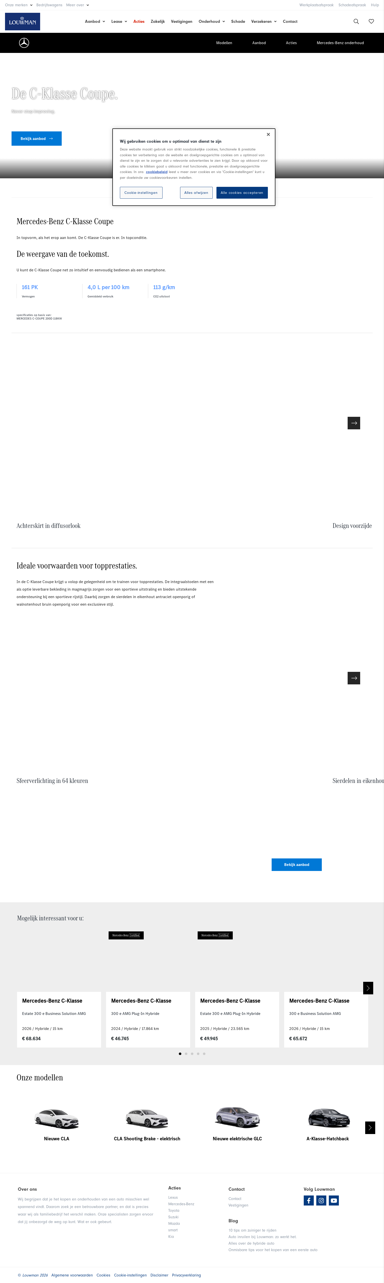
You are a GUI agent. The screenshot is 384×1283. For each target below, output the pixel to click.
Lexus (173, 1197)
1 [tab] (180, 1054)
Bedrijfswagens (49, 5)
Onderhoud (209, 21)
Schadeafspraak (352, 5)
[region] (193, 167)
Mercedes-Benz (181, 1204)
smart (173, 1230)
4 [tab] (198, 1054)
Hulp (375, 5)
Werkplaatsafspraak (316, 5)
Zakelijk (158, 21)
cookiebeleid (157, 172)
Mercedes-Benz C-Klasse (52, 1000)
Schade (238, 21)
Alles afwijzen (196, 193)
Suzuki (173, 1217)
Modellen (224, 42)
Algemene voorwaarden (72, 1275)
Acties (138, 21)
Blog (233, 1221)
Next (368, 988)
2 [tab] (186, 1054)
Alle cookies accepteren (242, 193)
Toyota (173, 1210)
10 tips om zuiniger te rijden (252, 1230)
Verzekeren (261, 21)
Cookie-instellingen (141, 193)
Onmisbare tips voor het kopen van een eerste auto (273, 1250)
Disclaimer (159, 1275)
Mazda (174, 1223)
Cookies (103, 1275)
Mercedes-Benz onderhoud (340, 42)
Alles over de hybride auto (251, 1243)
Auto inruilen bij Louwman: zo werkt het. (262, 1237)
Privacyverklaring (186, 1275)
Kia (171, 1236)
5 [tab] (204, 1054)
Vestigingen (181, 21)
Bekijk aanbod (37, 138)
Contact (290, 21)
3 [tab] (192, 1054)
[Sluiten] (268, 134)
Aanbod (92, 21)
